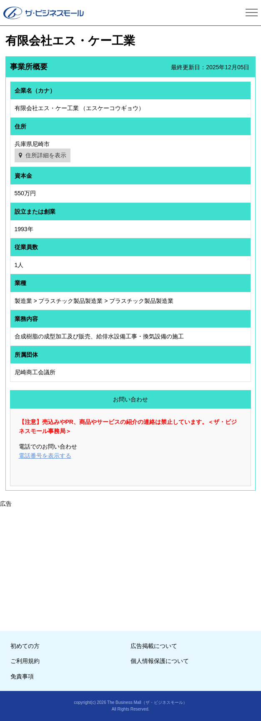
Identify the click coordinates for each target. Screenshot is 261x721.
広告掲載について (153, 646)
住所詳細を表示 (45, 155)
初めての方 (25, 646)
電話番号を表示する (45, 455)
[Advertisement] (130, 566)
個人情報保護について (159, 661)
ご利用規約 (25, 661)
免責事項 (22, 676)
